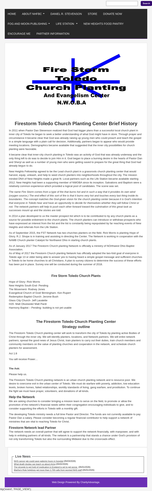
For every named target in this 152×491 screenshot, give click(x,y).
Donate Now (112, 13)
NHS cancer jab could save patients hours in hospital (38, 461)
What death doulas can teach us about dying (34, 464)
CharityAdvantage (90, 482)
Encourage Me (19, 33)
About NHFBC (34, 15)
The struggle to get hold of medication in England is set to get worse (46, 467)
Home (12, 13)
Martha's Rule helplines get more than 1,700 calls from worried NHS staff (48, 470)
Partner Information (52, 33)
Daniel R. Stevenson (66, 13)
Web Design (58, 482)
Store (92, 13)
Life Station (67, 25)
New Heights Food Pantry (104, 23)
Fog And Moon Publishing (29, 25)
